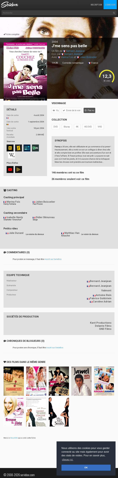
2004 (55, 41)
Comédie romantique (73, 62)
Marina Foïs (67, 57)
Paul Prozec (38, 204)
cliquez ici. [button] (67, 459)
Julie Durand (16, 233)
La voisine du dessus (35, 234)
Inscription (96, 4)
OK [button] (86, 467)
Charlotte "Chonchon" (13, 220)
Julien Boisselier (88, 57)
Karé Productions (100, 322)
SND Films (105, 328)
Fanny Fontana (10, 204)
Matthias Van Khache (70, 234)
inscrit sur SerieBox (53, 259)
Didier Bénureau (45, 217)
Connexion (110, 4)
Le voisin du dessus (89, 234)
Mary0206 (14, 438)
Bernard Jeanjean (75, 51)
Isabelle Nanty (15, 217)
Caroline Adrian (102, 301)
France (93, 63)
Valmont (106, 290)
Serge (35, 220)
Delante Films (103, 325)
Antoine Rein (103, 295)
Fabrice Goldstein (100, 298)
